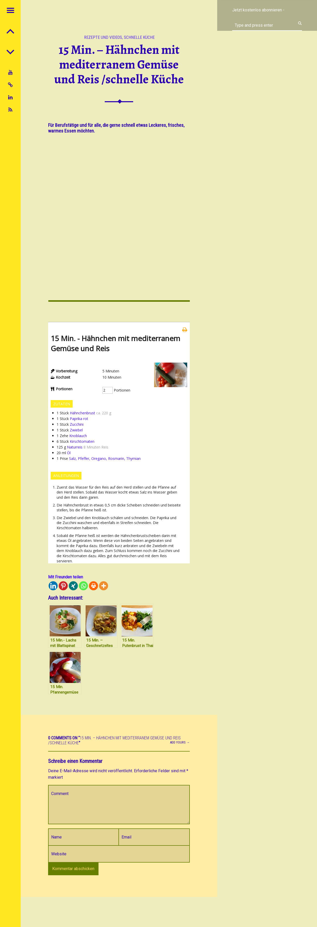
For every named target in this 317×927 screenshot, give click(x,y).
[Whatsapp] (83, 585)
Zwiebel (76, 430)
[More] (103, 585)
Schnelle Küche (139, 37)
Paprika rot (79, 418)
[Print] (93, 585)
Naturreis (74, 447)
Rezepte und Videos (103, 37)
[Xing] (73, 585)
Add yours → (180, 742)
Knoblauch (78, 435)
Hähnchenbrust (82, 412)
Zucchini (77, 424)
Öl (69, 452)
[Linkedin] (53, 585)
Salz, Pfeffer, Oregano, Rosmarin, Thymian (105, 458)
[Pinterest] (63, 585)
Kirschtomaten (82, 441)
